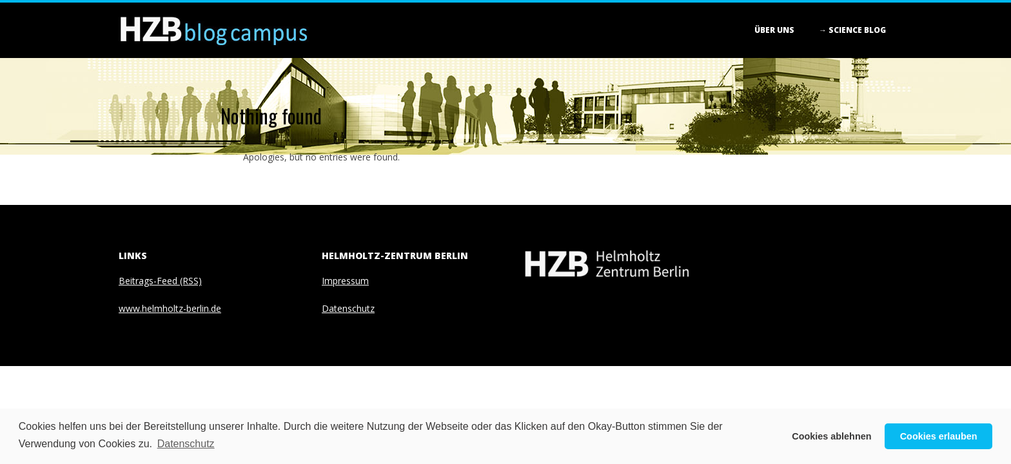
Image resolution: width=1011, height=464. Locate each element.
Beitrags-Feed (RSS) (160, 281)
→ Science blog (852, 29)
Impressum (345, 281)
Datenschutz (348, 308)
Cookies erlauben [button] (938, 436)
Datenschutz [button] (186, 443)
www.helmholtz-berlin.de (170, 308)
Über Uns (774, 29)
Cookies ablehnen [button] (831, 436)
